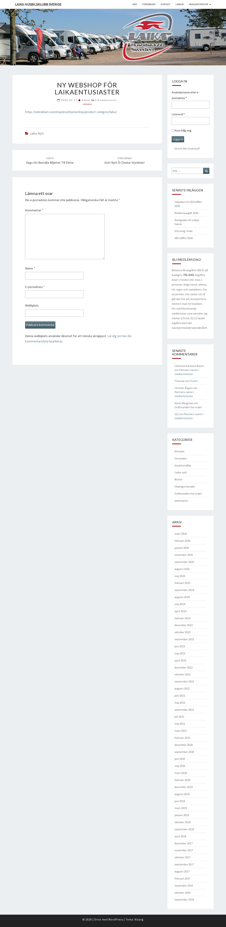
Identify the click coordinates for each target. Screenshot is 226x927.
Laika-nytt (37, 133)
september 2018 (184, 829)
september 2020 (184, 752)
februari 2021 (182, 737)
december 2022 (183, 667)
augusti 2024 (182, 597)
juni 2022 (179, 695)
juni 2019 (179, 801)
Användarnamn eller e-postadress (185, 95)
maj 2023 (179, 653)
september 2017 (184, 864)
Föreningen (148, 4)
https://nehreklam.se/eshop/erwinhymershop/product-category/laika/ (71, 112)
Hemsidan (180, 458)
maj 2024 (179, 604)
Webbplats (32, 305)
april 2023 (180, 660)
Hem (134, 4)
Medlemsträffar (198, 4)
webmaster (181, 500)
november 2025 (183, 555)
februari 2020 (182, 780)
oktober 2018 (182, 822)
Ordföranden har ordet (188, 407)
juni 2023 (179, 646)
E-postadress (35, 287)
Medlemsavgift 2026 (186, 213)
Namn (30, 268)
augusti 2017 (182, 871)
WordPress (115, 919)
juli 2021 (179, 716)
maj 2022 (179, 702)
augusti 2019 (182, 794)
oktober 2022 (182, 674)
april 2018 (180, 836)
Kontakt (165, 4)
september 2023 (184, 639)
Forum (194, 381)
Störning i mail (183, 231)
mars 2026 (180, 533)
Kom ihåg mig (181, 130)
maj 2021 (179, 723)
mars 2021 (180, 730)
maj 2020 (179, 766)
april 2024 (180, 611)
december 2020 (183, 745)
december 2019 (183, 787)
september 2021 (184, 709)
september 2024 (184, 590)
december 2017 (183, 843)
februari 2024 (182, 618)
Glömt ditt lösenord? (187, 148)
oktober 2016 (182, 892)
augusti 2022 (182, 688)
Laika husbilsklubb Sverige (38, 4)
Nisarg (139, 919)
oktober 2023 (182, 632)
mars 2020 (180, 773)
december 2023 (183, 625)
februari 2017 (182, 878)
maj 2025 (179, 576)
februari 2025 (182, 583)
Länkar (180, 4)
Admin (86, 100)
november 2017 (183, 850)
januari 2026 (181, 547)
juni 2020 (179, 758)
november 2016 (183, 885)
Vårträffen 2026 (183, 238)
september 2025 (184, 562)
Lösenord (178, 114)
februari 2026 (182, 540)
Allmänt (179, 451)
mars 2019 (180, 808)
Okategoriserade (184, 486)
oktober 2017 (182, 857)
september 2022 (184, 681)
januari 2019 (181, 815)
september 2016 (184, 899)
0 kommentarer (106, 100)
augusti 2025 (182, 569)
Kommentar (34, 210)
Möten (178, 479)
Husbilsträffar (182, 465)
